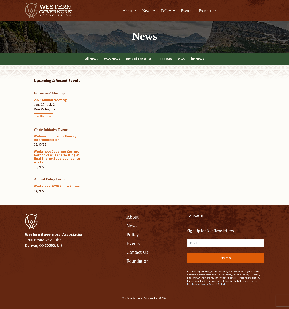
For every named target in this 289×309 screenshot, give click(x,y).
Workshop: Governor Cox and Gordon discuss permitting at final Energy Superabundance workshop (57, 157)
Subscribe (225, 257)
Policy (166, 10)
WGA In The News (191, 58)
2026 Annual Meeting (50, 100)
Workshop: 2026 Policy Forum (57, 186)
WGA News (112, 58)
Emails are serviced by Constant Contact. (206, 284)
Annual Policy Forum (50, 179)
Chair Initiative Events (51, 130)
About (128, 10)
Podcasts (164, 58)
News (147, 10)
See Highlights (43, 116)
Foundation (207, 10)
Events (186, 10)
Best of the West (139, 58)
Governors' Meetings (50, 93)
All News (91, 58)
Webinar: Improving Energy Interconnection (55, 138)
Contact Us (137, 252)
